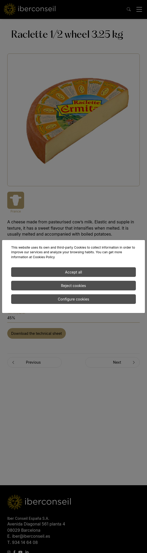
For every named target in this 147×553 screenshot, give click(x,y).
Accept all (73, 272)
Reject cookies (73, 285)
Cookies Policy (44, 257)
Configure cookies (73, 299)
